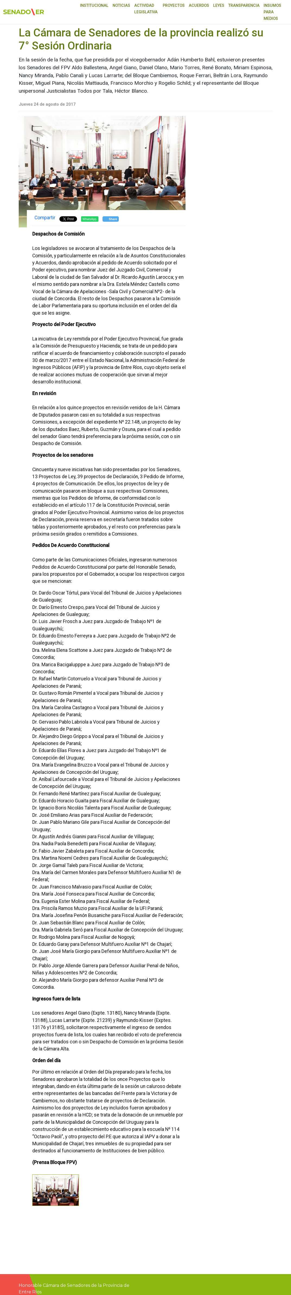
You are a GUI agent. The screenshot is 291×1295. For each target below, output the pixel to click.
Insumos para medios (272, 12)
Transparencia (244, 5)
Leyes (218, 5)
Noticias (121, 5)
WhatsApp (90, 219)
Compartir (44, 217)
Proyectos (174, 5)
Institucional (94, 5)
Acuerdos (199, 5)
